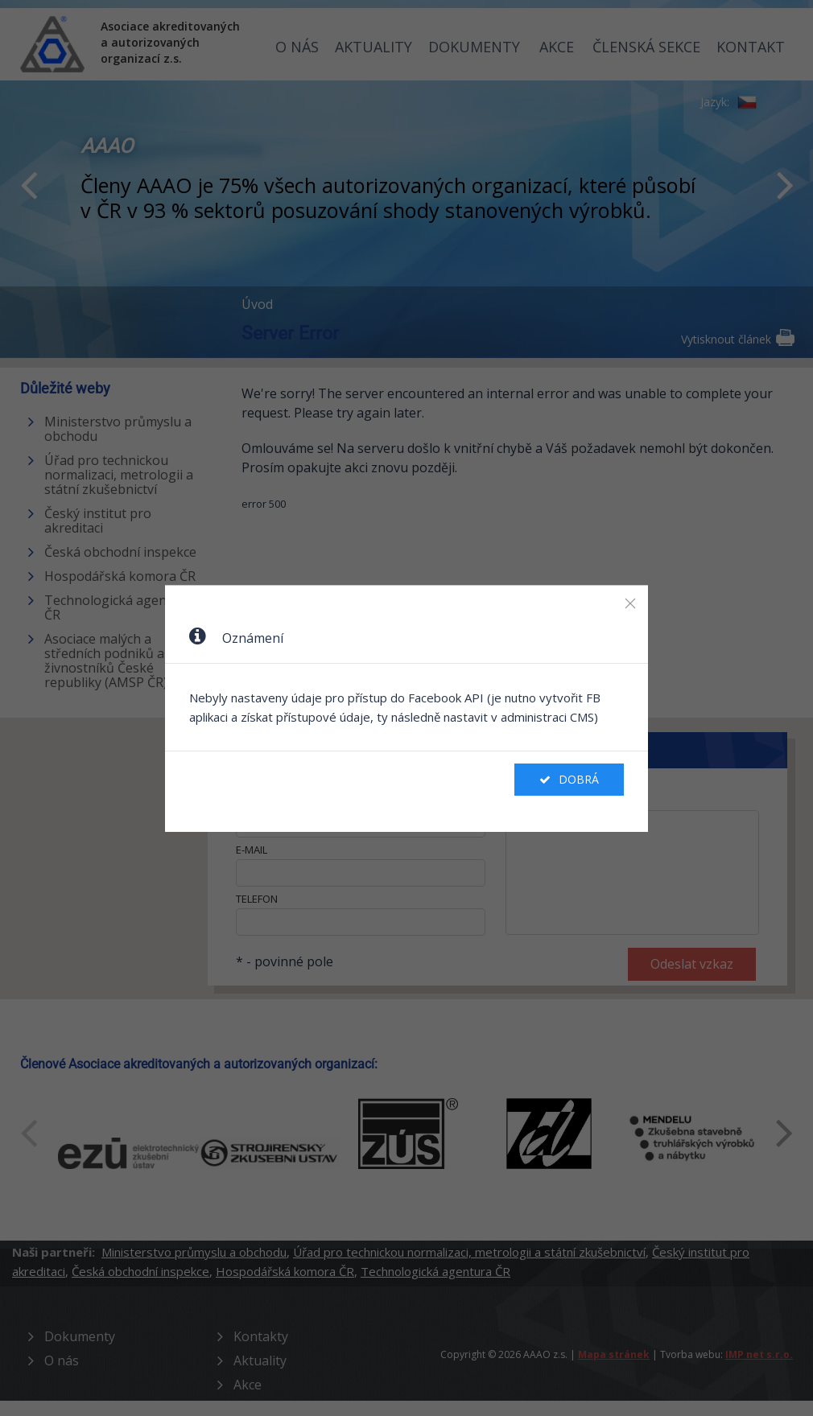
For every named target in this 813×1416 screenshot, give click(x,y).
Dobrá (569, 779)
